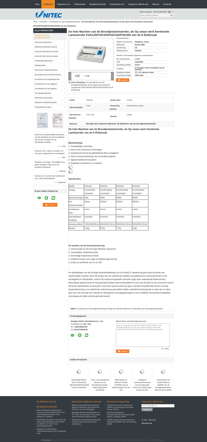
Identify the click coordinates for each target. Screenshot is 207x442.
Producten (48, 4)
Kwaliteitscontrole (97, 4)
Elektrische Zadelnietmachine (46, 102)
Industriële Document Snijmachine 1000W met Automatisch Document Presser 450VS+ (120, 407)
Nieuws (155, 4)
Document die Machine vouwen (46, 52)
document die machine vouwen (46, 56)
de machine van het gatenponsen (47, 79)
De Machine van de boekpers (46, 89)
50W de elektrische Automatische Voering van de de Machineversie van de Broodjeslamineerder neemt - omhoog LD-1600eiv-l (51, 413)
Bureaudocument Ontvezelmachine (48, 75)
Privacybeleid (46, 440)
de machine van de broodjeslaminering (90, 309)
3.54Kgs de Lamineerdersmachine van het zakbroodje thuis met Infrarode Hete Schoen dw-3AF (142, 385)
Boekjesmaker (40, 65)
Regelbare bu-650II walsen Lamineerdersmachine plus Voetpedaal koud (51, 431)
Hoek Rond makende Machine (46, 70)
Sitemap (152, 420)
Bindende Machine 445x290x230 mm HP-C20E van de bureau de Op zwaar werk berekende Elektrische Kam (86, 415)
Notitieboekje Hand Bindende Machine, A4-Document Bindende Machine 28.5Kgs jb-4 (86, 422)
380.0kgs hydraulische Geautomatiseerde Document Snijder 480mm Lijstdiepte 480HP (121, 415)
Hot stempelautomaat (43, 93)
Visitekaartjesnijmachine (44, 61)
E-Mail (144, 420)
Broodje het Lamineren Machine (118, 309)
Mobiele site (146, 423)
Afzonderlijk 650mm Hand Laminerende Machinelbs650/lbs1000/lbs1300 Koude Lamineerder (79, 384)
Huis (37, 4)
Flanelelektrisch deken (43, 107)
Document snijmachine (43, 42)
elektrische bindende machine (46, 47)
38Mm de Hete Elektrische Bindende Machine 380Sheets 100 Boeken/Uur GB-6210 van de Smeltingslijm (85, 407)
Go (171, 15)
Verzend (147, 410)
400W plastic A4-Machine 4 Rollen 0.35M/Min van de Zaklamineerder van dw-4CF (121, 385)
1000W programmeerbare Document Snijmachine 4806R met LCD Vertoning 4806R (121, 422)
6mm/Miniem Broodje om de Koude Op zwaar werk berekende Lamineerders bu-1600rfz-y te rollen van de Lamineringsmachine (51, 423)
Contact (124, 80)
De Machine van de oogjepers (46, 84)
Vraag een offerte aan (138, 4)
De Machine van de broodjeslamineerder (65, 22)
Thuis (35, 22)
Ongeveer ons (63, 4)
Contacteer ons (117, 4)
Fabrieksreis (80, 4)
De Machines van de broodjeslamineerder (147, 309)
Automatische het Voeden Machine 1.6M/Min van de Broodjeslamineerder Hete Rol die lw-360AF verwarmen (163, 386)
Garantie (167, 4)
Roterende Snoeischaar (43, 98)
